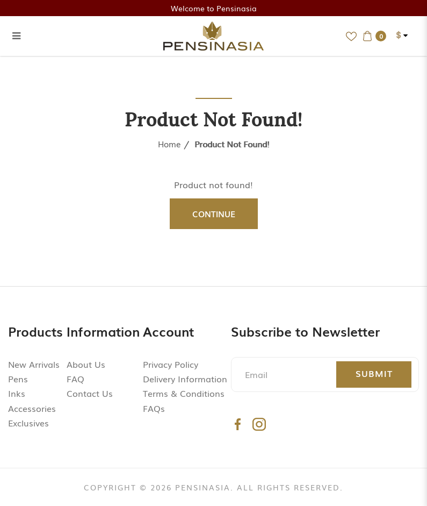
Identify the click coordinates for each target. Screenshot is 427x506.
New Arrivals (34, 364)
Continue (213, 213)
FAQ (75, 378)
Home (169, 143)
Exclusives (28, 422)
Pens (18, 378)
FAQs (154, 408)
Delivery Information (185, 378)
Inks (16, 393)
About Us (86, 364)
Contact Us (90, 393)
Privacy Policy (170, 364)
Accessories (32, 408)
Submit (374, 373)
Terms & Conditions (184, 393)
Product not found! (231, 143)
